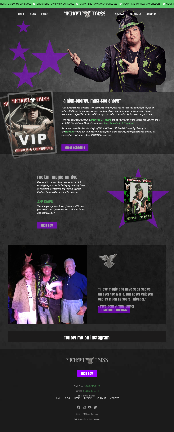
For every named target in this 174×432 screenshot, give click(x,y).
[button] (28, 25)
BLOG (33, 14)
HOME (21, 14)
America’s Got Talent (101, 119)
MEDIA (44, 14)
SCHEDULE (135, 14)
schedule (69, 131)
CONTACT (151, 14)
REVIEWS (119, 14)
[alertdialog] (87, 4)
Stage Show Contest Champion (119, 123)
